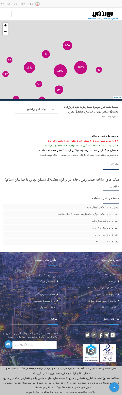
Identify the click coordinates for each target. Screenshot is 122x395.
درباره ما (112, 281)
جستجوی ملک (47, 281)
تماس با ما (110, 275)
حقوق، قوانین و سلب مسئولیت (100, 288)
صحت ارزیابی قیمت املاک (102, 301)
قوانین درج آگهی (107, 307)
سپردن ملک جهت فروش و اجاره (38, 275)
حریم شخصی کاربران (105, 294)
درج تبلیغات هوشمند (44, 301)
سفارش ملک (48, 288)
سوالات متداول (47, 307)
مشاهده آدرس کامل (44, 294)
